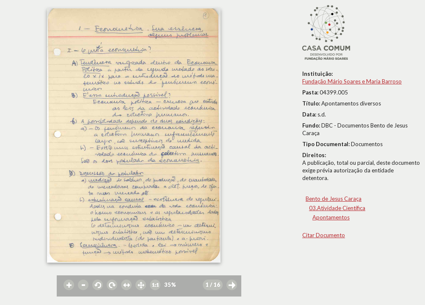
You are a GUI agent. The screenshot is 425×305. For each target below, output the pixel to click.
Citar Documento (323, 235)
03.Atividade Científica (337, 208)
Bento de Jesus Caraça (334, 198)
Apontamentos (331, 217)
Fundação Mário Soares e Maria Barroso (352, 81)
